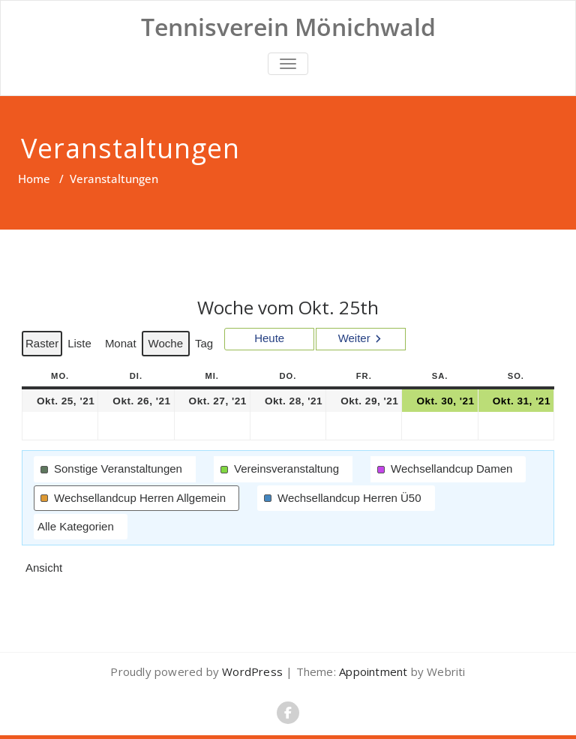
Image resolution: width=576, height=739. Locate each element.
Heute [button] (269, 338)
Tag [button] (204, 343)
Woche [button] (165, 343)
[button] (115, 469)
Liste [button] (81, 346)
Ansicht (45, 571)
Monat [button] (120, 343)
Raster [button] (43, 346)
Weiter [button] (354, 338)
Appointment (371, 671)
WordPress (252, 671)
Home (34, 178)
